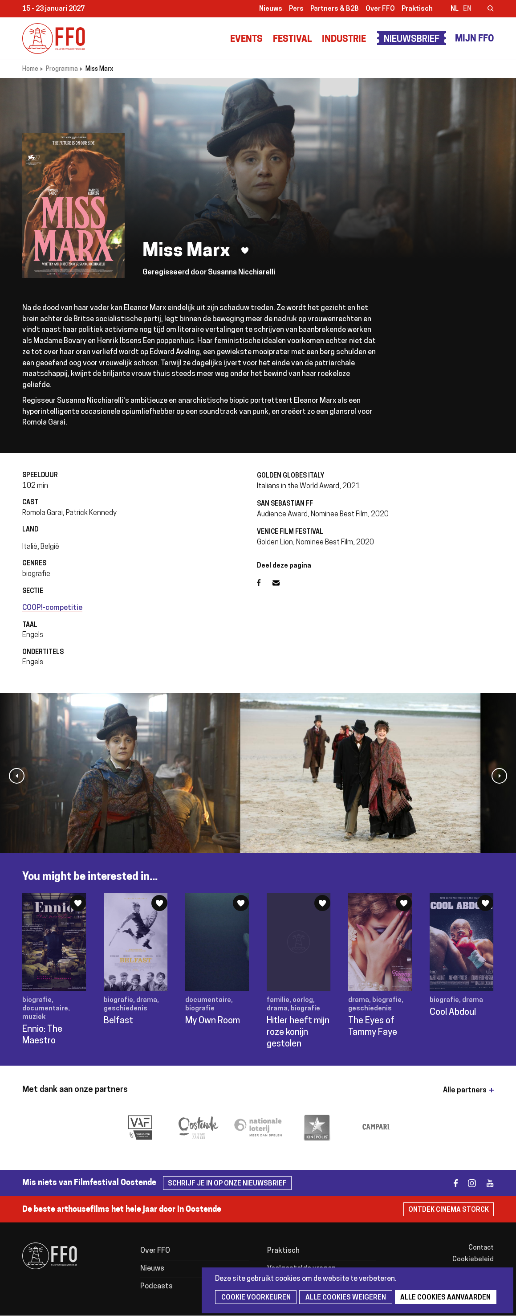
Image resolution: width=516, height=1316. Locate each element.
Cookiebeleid (473, 1259)
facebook (450, 1183)
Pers (296, 9)
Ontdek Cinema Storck (448, 1210)
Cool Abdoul (453, 1012)
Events (246, 39)
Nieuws (270, 9)
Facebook (264, 583)
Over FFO (380, 9)
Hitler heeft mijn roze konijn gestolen (298, 1033)
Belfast (118, 1021)
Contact (481, 1248)
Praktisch (417, 9)
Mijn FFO (474, 39)
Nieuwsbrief (411, 39)
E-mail (281, 583)
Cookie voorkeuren (254, 1298)
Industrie (344, 39)
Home (30, 69)
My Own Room (212, 1021)
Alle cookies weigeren (343, 1298)
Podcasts (156, 1286)
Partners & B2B (334, 9)
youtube (486, 1183)
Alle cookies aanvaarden (441, 1298)
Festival (292, 39)
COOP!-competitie (52, 608)
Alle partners (465, 1090)
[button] (16, 776)
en (467, 9)
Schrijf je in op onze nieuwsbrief (227, 1184)
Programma (62, 69)
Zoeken (485, 9)
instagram (468, 1183)
